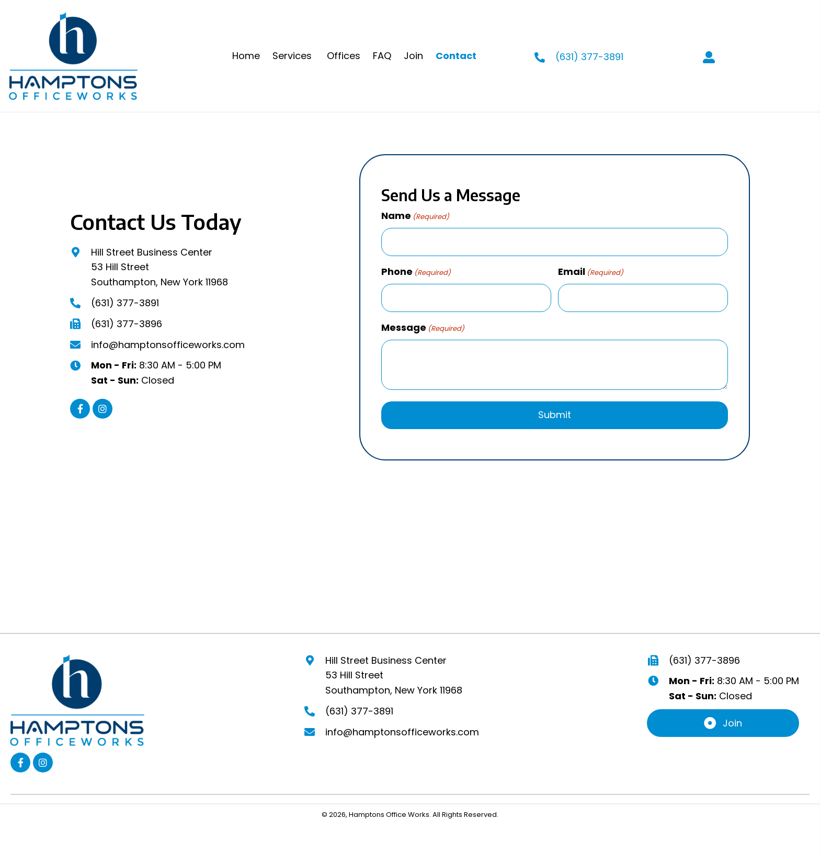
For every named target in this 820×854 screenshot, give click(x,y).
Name (415, 216)
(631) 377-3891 (125, 301)
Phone (416, 271)
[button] (80, 408)
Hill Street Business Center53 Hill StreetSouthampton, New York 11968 (393, 673)
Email (590, 271)
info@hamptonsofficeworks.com (168, 343)
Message (422, 325)
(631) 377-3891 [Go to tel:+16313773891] (589, 56)
